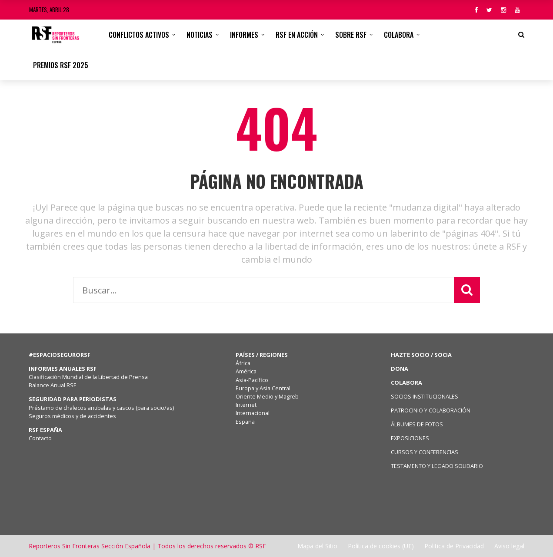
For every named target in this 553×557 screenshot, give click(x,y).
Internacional (253, 413)
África (243, 363)
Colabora (398, 35)
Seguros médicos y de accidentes (74, 416)
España (245, 421)
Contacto (40, 438)
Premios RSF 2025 (60, 65)
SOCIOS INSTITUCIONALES (424, 396)
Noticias (200, 35)
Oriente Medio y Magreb (267, 396)
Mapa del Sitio (317, 546)
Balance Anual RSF (52, 385)
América (246, 371)
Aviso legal (509, 546)
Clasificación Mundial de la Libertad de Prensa (88, 377)
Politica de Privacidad (454, 546)
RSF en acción (297, 35)
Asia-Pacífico (252, 380)
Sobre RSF (350, 35)
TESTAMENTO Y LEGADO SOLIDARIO (437, 466)
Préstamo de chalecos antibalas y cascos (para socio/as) (101, 408)
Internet (246, 405)
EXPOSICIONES (410, 438)
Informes (244, 35)
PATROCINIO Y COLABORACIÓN (430, 410)
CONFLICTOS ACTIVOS (139, 35)
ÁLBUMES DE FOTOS (417, 424)
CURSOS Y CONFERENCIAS (424, 452)
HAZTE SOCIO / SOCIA (421, 355)
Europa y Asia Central (263, 388)
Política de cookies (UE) (381, 546)
